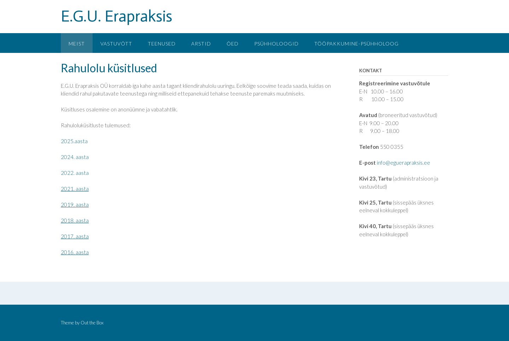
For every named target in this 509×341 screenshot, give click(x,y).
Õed (233, 44)
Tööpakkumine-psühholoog (356, 44)
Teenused (162, 44)
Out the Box (92, 322)
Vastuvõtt (116, 44)
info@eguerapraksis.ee (403, 162)
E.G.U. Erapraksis (116, 16)
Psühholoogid (276, 44)
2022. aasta (75, 173)
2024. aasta (75, 157)
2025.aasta (74, 141)
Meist (77, 44)
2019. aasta (75, 204)
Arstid (201, 44)
